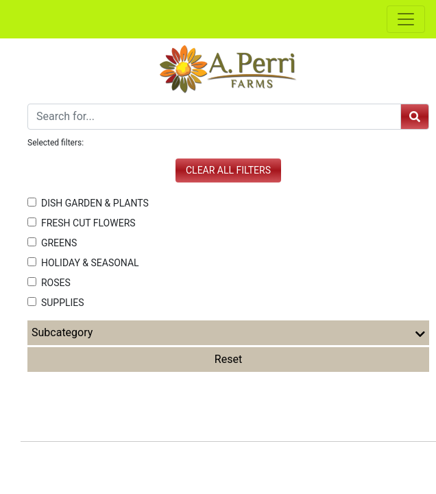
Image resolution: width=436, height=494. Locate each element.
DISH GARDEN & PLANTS (88, 203)
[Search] (214, 117)
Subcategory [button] (228, 333)
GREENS (52, 242)
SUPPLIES (55, 302)
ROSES (49, 282)
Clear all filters (228, 170)
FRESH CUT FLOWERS (81, 222)
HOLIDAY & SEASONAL (83, 262)
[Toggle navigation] (406, 19)
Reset (228, 359)
